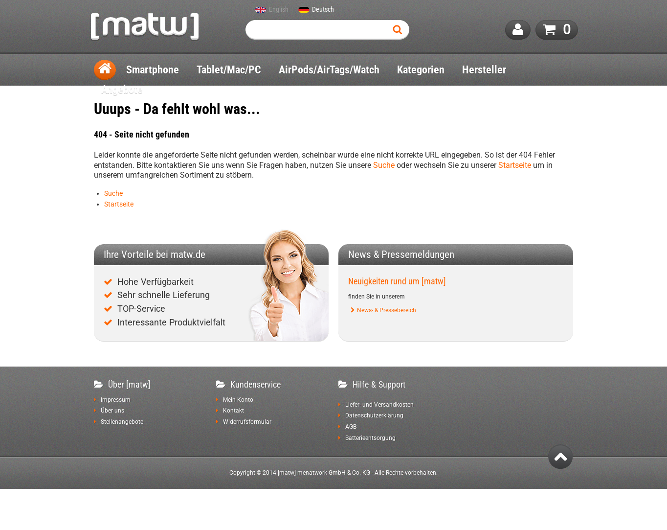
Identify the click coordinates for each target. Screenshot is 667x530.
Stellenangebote (122, 422)
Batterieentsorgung (370, 438)
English (279, 10)
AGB (350, 427)
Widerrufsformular (247, 422)
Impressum (116, 400)
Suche (384, 165)
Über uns (112, 411)
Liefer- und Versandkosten (379, 405)
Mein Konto (238, 400)
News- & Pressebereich (386, 310)
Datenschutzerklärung (374, 415)
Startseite (514, 165)
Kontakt (233, 411)
